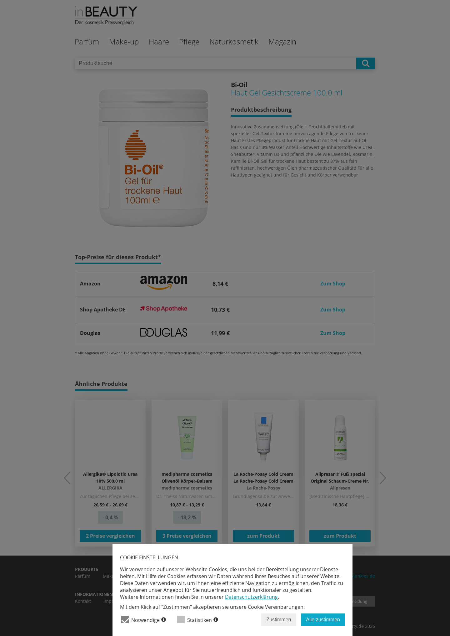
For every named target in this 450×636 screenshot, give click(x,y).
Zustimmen (278, 619)
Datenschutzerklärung (251, 596)
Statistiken (197, 619)
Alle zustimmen (323, 619)
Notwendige (143, 619)
